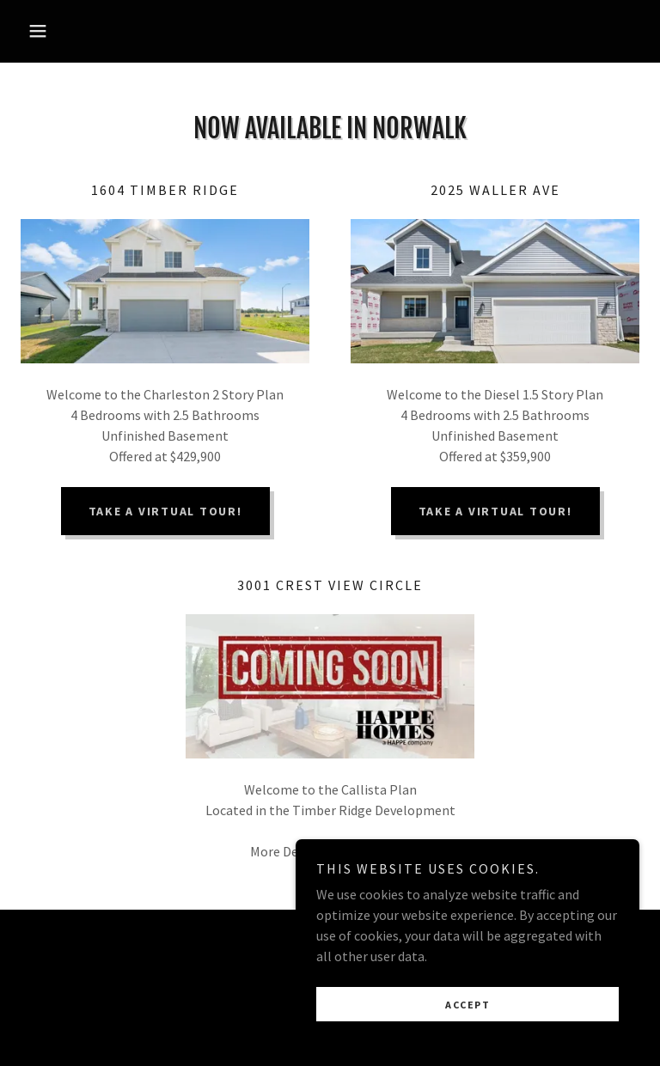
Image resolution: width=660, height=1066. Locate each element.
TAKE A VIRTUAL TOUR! (165, 511)
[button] (67, 31)
